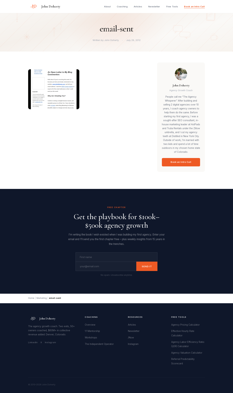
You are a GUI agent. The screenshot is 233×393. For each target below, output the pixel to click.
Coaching (122, 6)
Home (31, 298)
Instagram (50, 342)
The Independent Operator (99, 344)
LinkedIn (33, 342)
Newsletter (154, 6)
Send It (147, 266)
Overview (90, 324)
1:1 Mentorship (92, 331)
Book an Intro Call (194, 6)
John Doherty (50, 6)
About (107, 6)
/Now (131, 337)
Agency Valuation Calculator (186, 352)
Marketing (42, 298)
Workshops (91, 337)
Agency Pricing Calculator (185, 324)
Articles (138, 6)
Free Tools (172, 6)
